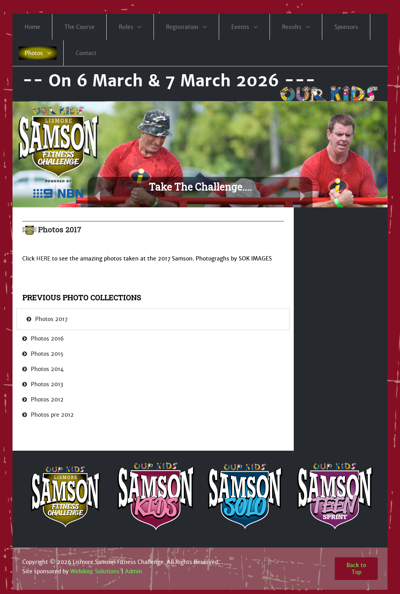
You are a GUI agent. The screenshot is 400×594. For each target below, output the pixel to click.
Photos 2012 (47, 399)
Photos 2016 (47, 338)
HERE (43, 258)
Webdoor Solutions (95, 571)
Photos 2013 (47, 384)
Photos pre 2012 (52, 414)
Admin (133, 571)
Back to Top (356, 569)
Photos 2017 (59, 229)
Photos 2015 (47, 353)
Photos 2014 (47, 369)
